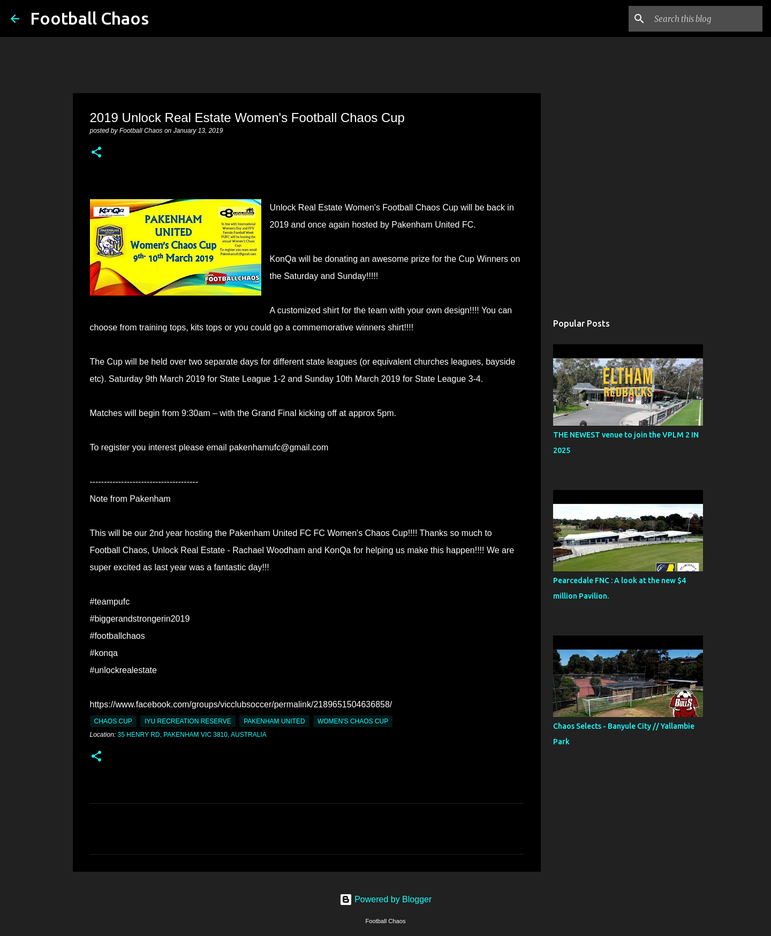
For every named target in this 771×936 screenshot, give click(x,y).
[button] (96, 153)
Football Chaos (89, 18)
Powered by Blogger (385, 899)
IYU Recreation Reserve (188, 721)
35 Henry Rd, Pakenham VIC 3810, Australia (192, 734)
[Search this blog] (706, 19)
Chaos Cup (113, 721)
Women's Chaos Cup (353, 721)
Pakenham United (274, 721)
